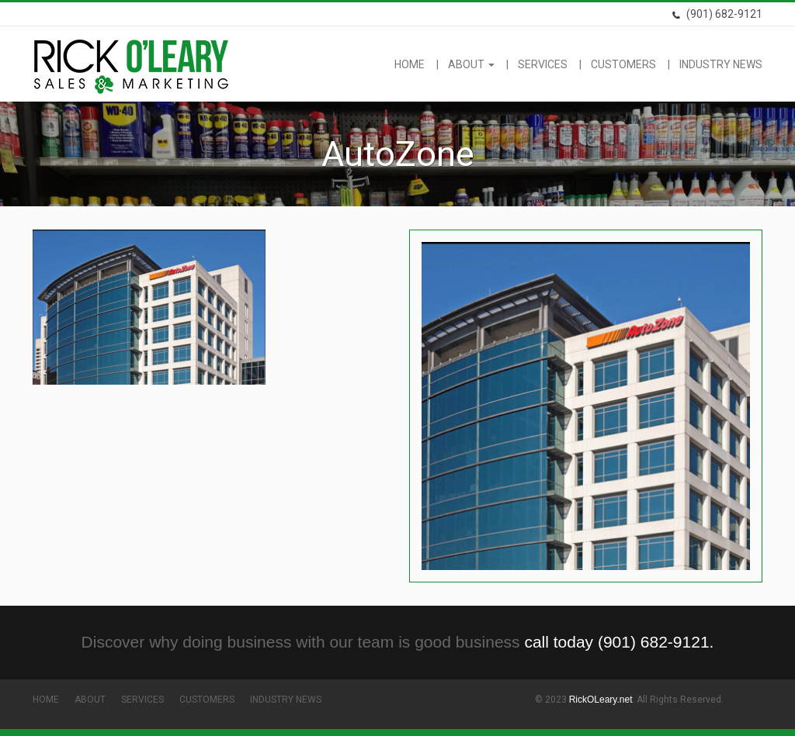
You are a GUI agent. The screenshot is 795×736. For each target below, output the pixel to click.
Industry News (720, 64)
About (471, 64)
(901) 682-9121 (717, 14)
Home (409, 64)
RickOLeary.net (601, 699)
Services (543, 64)
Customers (623, 64)
